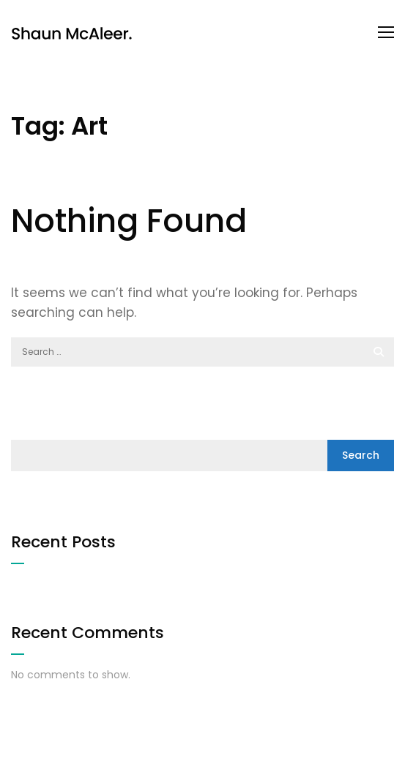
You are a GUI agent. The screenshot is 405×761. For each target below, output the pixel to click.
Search (360, 455)
